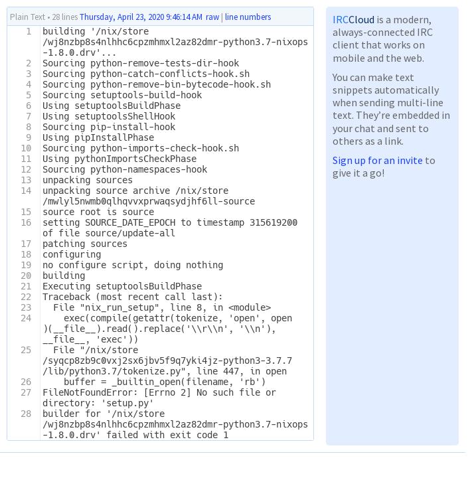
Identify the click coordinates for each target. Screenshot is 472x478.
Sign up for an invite (378, 160)
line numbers (248, 17)
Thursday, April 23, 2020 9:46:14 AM (141, 17)
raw (212, 17)
